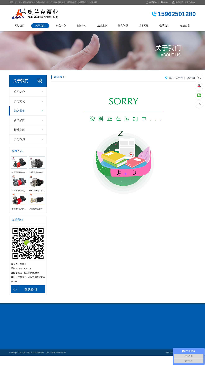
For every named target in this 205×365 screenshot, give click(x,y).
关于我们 (40, 25)
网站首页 (20, 25)
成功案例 (102, 25)
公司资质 (19, 139)
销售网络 (144, 25)
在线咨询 (24, 289)
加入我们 (19, 110)
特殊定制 (19, 129)
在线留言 (185, 25)
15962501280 (199, 78)
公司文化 (19, 101)
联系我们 (153, 2)
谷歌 (192, 2)
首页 (171, 77)
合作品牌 (19, 120)
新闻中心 (82, 25)
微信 (164, 2)
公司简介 (19, 91)
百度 (187, 2)
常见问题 (123, 25)
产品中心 (61, 25)
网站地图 (179, 2)
